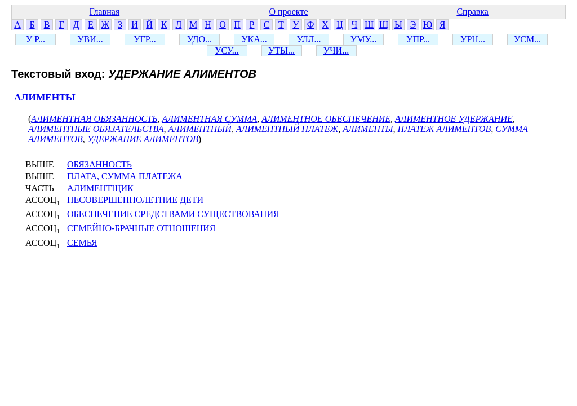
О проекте (288, 11)
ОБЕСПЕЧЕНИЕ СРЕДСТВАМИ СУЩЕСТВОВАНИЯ (173, 214)
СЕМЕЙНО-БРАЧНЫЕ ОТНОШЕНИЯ (141, 228)
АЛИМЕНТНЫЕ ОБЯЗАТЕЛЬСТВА (95, 129)
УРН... (472, 39)
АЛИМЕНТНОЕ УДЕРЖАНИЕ (454, 118)
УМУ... (363, 39)
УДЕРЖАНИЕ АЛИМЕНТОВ (142, 139)
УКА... (254, 39)
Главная (104, 11)
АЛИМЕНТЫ (45, 97)
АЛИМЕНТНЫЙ (199, 129)
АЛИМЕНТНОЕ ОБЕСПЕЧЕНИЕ (325, 118)
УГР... (145, 39)
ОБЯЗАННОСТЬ (99, 164)
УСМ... (527, 39)
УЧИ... (336, 50)
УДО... (199, 39)
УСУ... (227, 50)
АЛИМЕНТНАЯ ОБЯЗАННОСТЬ (94, 118)
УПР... (418, 39)
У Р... (35, 39)
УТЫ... (281, 50)
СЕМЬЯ (82, 243)
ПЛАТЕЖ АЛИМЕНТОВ (444, 129)
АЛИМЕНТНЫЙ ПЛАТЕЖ (287, 129)
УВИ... (90, 39)
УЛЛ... (308, 39)
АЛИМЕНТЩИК (100, 188)
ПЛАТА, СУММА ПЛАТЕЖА (125, 176)
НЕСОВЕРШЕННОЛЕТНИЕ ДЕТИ (135, 200)
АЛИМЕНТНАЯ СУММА (209, 118)
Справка (472, 11)
